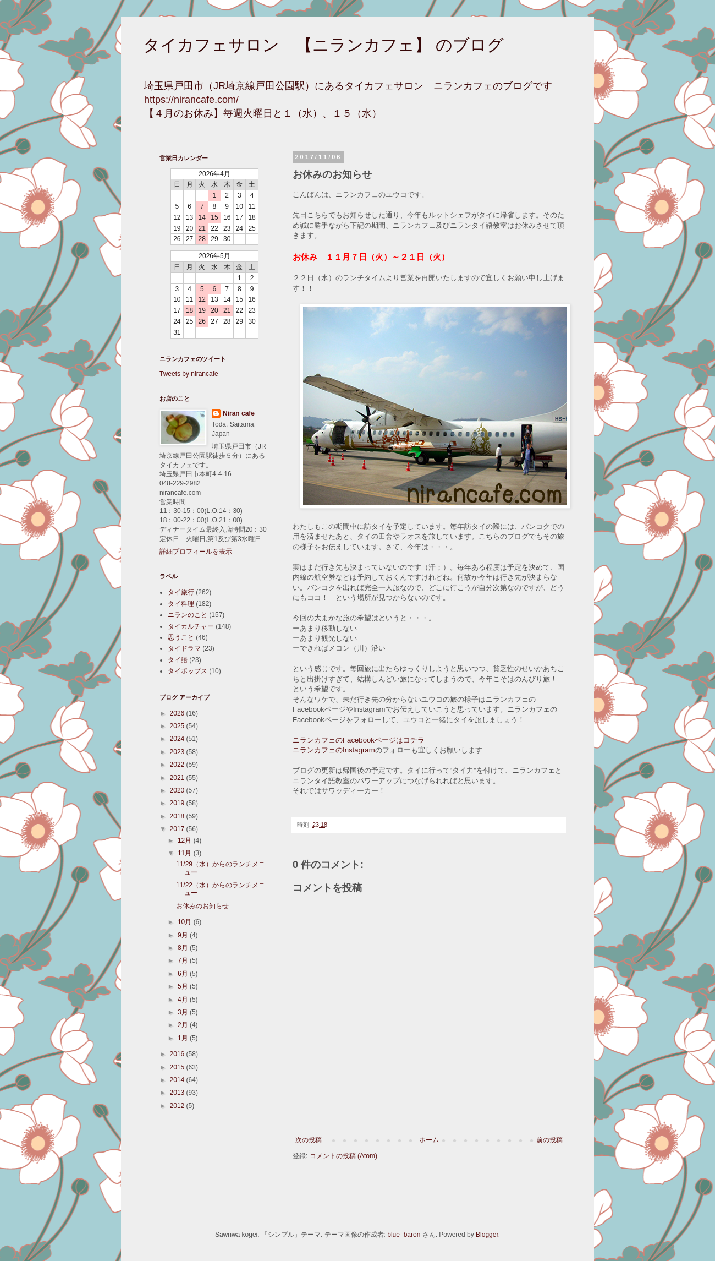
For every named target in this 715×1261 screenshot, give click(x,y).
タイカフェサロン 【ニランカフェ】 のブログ (323, 45)
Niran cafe (239, 413)
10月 (186, 922)
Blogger (487, 1234)
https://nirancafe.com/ (191, 99)
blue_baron (403, 1234)
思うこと (181, 637)
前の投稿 (549, 1140)
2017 (178, 829)
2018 (178, 816)
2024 (178, 739)
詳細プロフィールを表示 (196, 551)
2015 (178, 1067)
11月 (186, 853)
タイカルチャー (191, 626)
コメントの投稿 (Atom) (343, 1156)
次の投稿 (308, 1140)
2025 (178, 726)
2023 (178, 752)
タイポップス (187, 671)
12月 (186, 840)
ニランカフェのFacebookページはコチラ (359, 740)
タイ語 (178, 660)
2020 (178, 790)
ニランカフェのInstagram (334, 750)
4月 (184, 999)
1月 (184, 1038)
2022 (178, 764)
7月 (184, 960)
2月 (184, 1025)
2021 (178, 778)
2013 (178, 1092)
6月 (184, 974)
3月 (184, 1012)
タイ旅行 (181, 592)
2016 (178, 1054)
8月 (184, 948)
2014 (178, 1080)
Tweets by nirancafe (189, 374)
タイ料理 (181, 604)
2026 (178, 713)
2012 (178, 1106)
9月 (184, 935)
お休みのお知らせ (202, 906)
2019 (178, 803)
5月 (184, 986)
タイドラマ (184, 648)
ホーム (429, 1140)
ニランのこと (187, 615)
